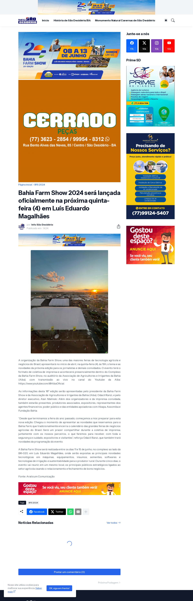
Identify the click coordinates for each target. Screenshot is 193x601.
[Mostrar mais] (86, 512)
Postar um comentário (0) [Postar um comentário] (69, 572)
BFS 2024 (39, 184)
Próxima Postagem (108, 582)
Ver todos (112, 522)
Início (45, 20)
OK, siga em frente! (59, 588)
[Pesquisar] (171, 20)
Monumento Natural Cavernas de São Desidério (125, 20)
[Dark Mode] (164, 20)
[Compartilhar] (117, 226)
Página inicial (25, 184)
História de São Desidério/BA (72, 20)
